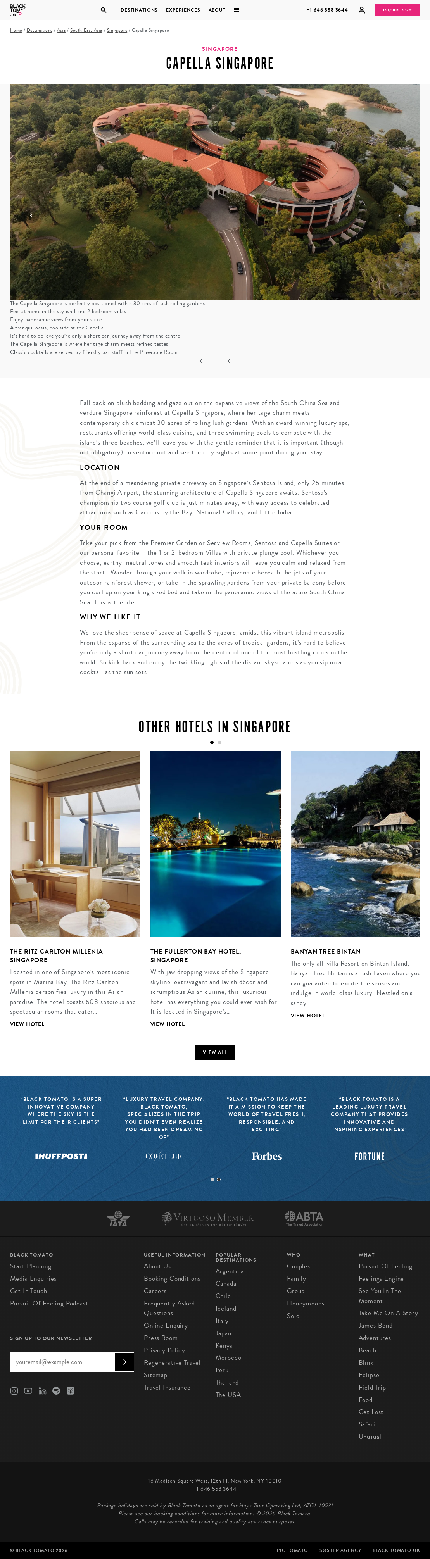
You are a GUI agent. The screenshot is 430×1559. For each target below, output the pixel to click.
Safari (367, 1424)
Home (16, 30)
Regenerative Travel (172, 1363)
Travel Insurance (167, 1387)
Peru (222, 1370)
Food (366, 1400)
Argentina (230, 1271)
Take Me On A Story (388, 1313)
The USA (228, 1395)
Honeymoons (306, 1303)
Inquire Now (397, 10)
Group (296, 1291)
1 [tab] (212, 1179)
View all (215, 1052)
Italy (222, 1321)
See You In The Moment (380, 1296)
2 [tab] (219, 1179)
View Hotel (27, 1024)
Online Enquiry (166, 1325)
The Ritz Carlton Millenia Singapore (56, 955)
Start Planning (31, 1266)
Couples (298, 1266)
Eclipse (369, 1375)
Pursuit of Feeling (386, 1266)
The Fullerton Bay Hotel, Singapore (195, 955)
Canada (226, 1283)
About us (157, 1266)
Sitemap (156, 1375)
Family (296, 1278)
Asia (61, 30)
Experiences (183, 10)
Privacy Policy (164, 1350)
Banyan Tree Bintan (326, 951)
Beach (367, 1350)
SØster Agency (340, 1550)
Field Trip (373, 1387)
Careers (155, 1291)
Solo (293, 1316)
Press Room (161, 1338)
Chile (223, 1296)
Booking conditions (172, 1278)
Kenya (224, 1345)
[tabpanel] (70, 895)
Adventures (375, 1338)
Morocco (229, 1357)
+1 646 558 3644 (327, 10)
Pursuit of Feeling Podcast (49, 1303)
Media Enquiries (33, 1278)
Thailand (227, 1382)
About (217, 10)
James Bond (376, 1325)
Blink (366, 1363)
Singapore (117, 30)
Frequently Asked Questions (169, 1308)
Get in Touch (28, 1291)
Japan (223, 1333)
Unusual (370, 1437)
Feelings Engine (381, 1278)
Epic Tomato (291, 1550)
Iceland (226, 1308)
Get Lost (371, 1412)
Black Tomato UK (396, 1550)
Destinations (139, 10)
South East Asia (86, 30)
